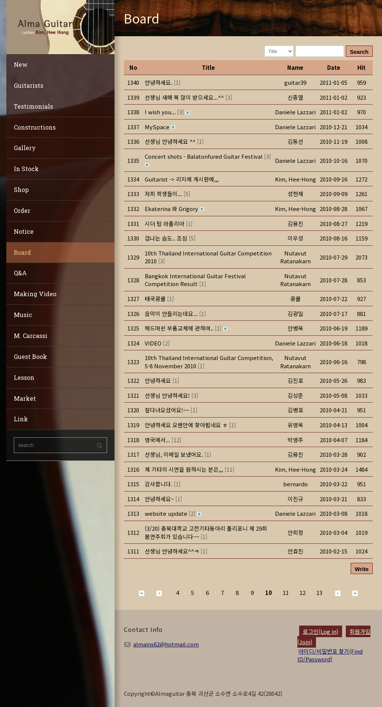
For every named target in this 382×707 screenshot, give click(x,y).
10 (268, 592)
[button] (295, 179)
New (21, 64)
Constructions (35, 127)
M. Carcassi (30, 335)
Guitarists (28, 85)
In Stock (26, 169)
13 (319, 592)
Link (21, 419)
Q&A (20, 273)
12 (303, 592)
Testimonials (33, 106)
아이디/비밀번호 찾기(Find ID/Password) (330, 655)
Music (23, 315)
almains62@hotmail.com (166, 644)
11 (286, 592)
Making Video (35, 294)
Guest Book (30, 356)
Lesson (24, 377)
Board (22, 252)
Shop (21, 189)
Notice (24, 231)
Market (25, 398)
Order (22, 210)
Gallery (25, 148)
